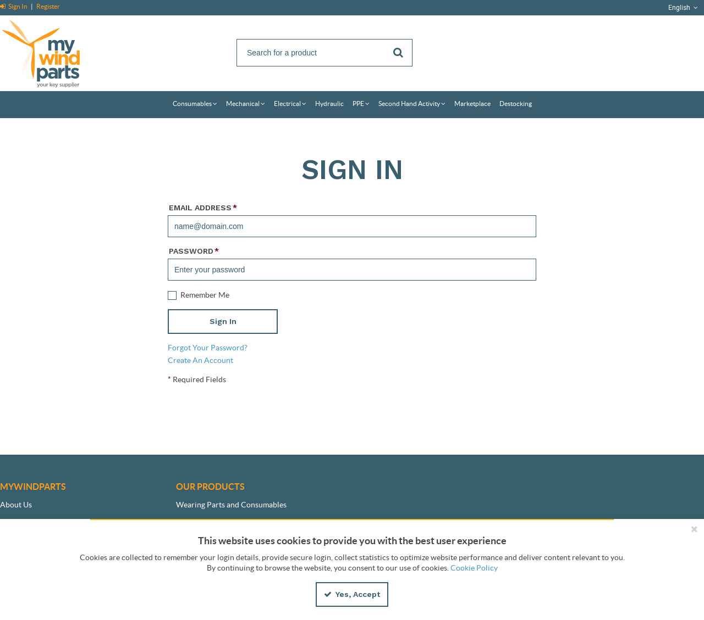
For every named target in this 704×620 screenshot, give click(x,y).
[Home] (52, 51)
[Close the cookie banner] (694, 528)
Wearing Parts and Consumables (231, 504)
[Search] (325, 52)
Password (194, 251)
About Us (16, 504)
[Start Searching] (399, 52)
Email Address (203, 207)
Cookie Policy (474, 567)
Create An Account (200, 360)
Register (48, 6)
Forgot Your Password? (208, 347)
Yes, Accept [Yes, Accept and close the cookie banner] (352, 594)
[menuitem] (195, 104)
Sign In (14, 6)
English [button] (684, 7)
